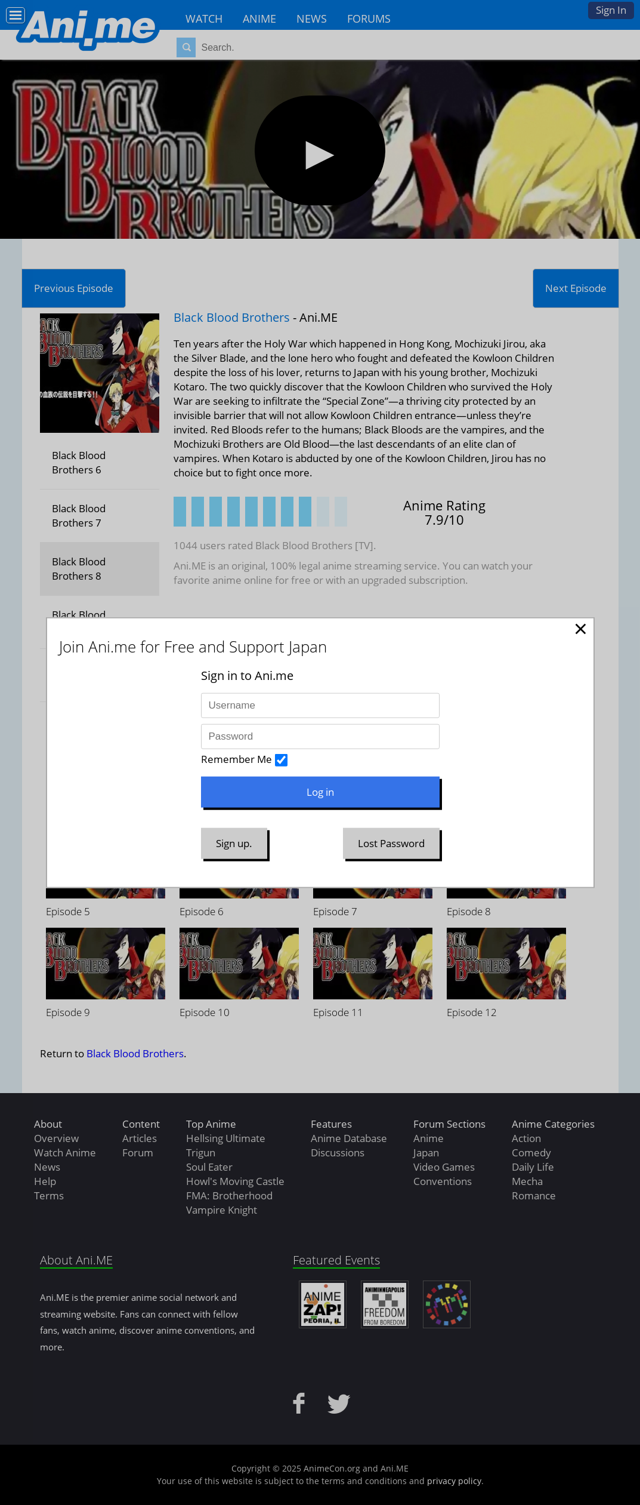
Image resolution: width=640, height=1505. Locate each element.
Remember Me (236, 759)
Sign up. (234, 843)
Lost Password (391, 843)
